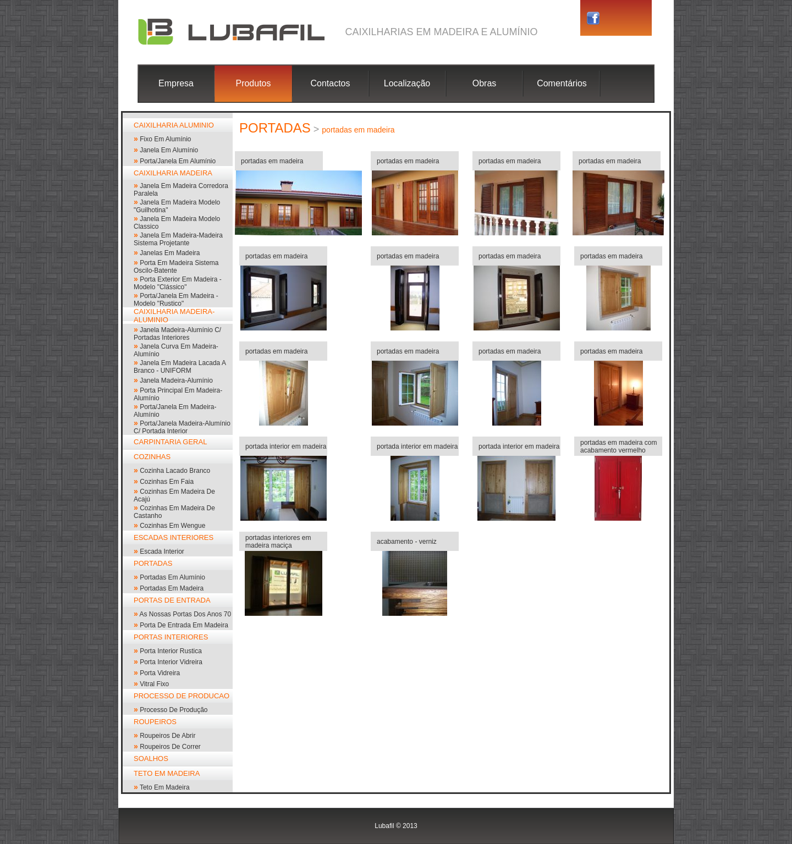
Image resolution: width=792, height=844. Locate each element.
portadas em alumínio (172, 577)
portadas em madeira (172, 588)
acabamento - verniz (407, 541)
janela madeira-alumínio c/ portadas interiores (177, 333)
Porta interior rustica (171, 651)
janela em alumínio (169, 150)
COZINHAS (152, 457)
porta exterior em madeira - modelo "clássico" (178, 283)
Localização (407, 83)
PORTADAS (153, 563)
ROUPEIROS (155, 722)
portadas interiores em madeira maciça (278, 541)
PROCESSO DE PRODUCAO (181, 696)
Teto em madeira (165, 787)
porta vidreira (160, 673)
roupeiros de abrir (167, 736)
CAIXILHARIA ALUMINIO (174, 125)
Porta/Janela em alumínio (178, 161)
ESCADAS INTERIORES (173, 537)
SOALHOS (151, 758)
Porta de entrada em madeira (184, 625)
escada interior (162, 551)
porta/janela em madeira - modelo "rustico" (176, 299)
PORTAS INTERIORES (171, 637)
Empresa (176, 83)
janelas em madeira (170, 253)
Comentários (562, 83)
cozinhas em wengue (172, 525)
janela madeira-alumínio (176, 380)
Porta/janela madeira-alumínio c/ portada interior (182, 427)
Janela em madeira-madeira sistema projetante (178, 239)
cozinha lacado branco (175, 471)
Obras (484, 83)
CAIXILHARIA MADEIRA (173, 173)
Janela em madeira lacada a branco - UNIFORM (180, 366)
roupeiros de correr (170, 747)
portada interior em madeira (285, 446)
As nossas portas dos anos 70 (185, 614)
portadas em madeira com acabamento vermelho (618, 446)
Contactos (330, 83)
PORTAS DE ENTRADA (172, 600)
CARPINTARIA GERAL (170, 442)
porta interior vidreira (171, 662)
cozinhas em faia (167, 482)
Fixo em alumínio (165, 139)
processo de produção (173, 710)
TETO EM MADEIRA (167, 773)
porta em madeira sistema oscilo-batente (176, 266)
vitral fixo (154, 684)
